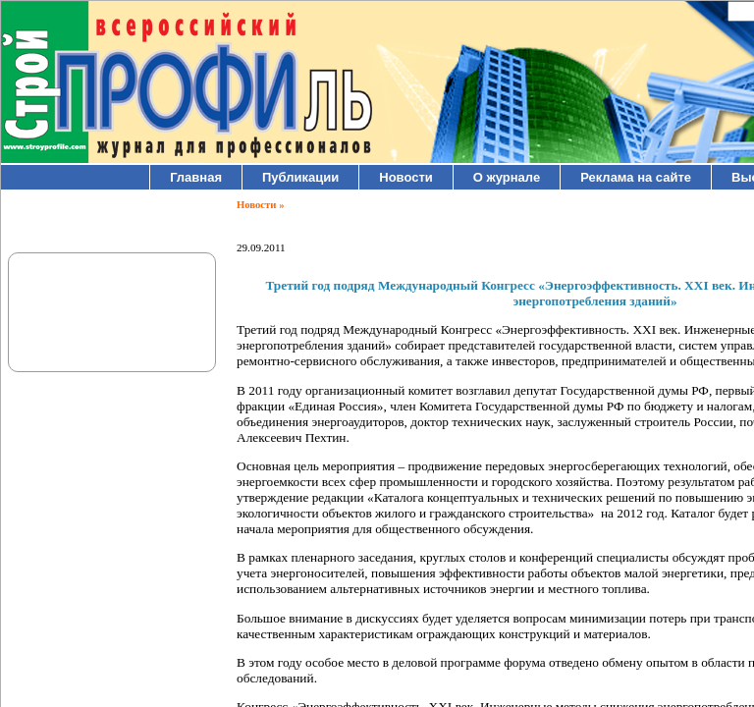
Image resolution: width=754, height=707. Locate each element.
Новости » (260, 204)
